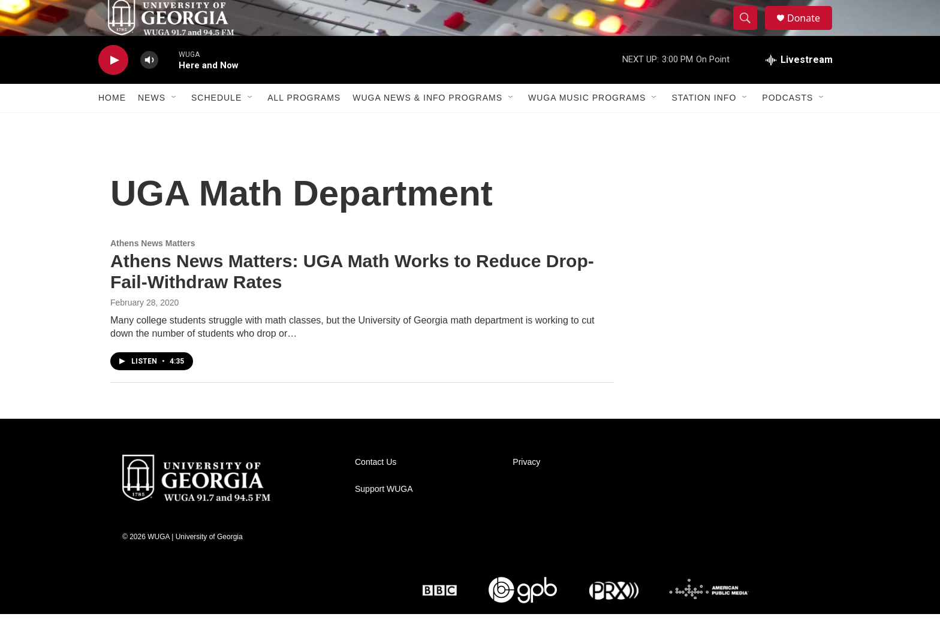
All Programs (304, 124)
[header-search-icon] (751, 32)
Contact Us (375, 489)
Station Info (703, 124)
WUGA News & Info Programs (427, 124)
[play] (113, 87)
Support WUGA (383, 516)
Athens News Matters (152, 270)
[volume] (149, 87)
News (151, 124)
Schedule (216, 124)
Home (112, 124)
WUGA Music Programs (587, 124)
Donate (811, 31)
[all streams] (799, 87)
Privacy (526, 489)
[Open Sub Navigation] (174, 124)
